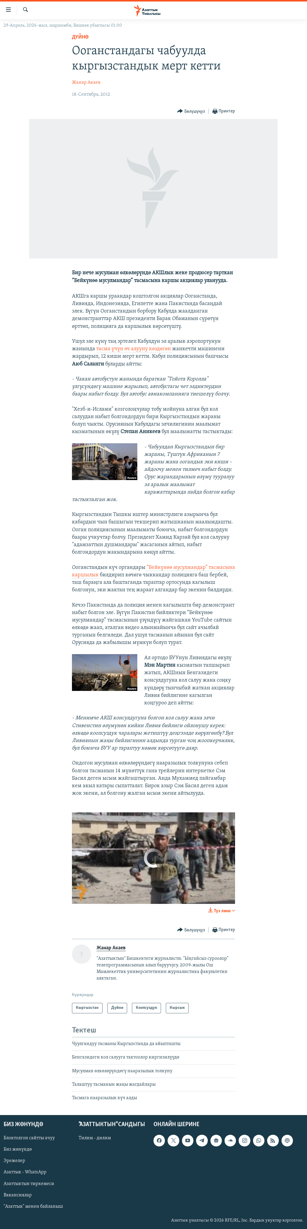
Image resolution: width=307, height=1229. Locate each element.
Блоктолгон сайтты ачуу (29, 1138)
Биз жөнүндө (18, 1149)
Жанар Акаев (86, 82)
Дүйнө (80, 37)
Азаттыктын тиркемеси (29, 1183)
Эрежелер (14, 1160)
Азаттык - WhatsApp (25, 1172)
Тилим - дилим (95, 1138)
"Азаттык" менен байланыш (33, 1206)
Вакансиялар (18, 1195)
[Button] (191, 111)
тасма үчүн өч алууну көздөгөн (134, 349)
